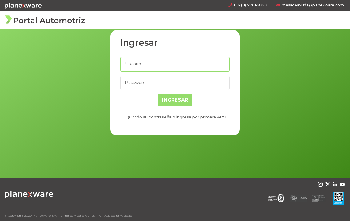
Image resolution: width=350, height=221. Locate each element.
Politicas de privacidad (114, 216)
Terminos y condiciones (77, 216)
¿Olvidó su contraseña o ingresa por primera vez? (176, 117)
